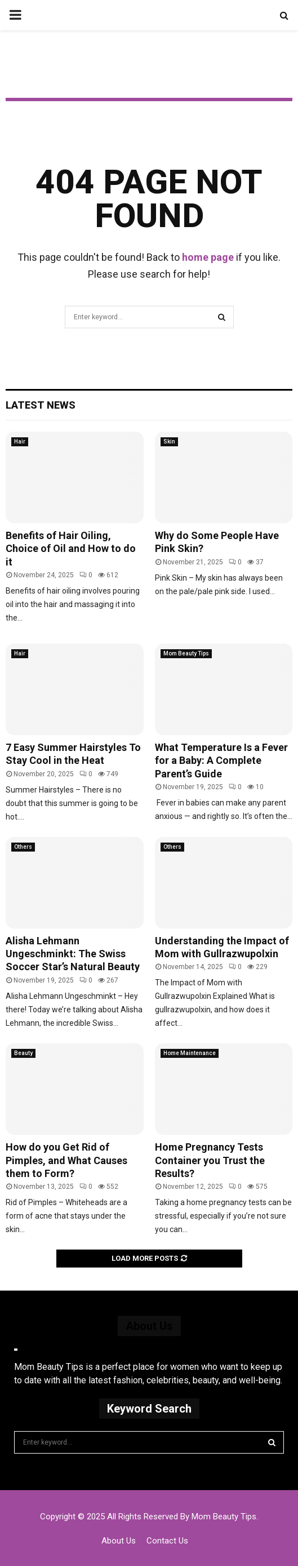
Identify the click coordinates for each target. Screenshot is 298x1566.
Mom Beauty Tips (186, 653)
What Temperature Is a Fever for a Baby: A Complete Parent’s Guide (221, 760)
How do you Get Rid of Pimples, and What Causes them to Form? (66, 1160)
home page (208, 257)
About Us (118, 1541)
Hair (19, 441)
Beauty (23, 1053)
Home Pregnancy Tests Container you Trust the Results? (210, 1160)
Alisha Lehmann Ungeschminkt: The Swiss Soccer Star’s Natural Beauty (73, 954)
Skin (169, 441)
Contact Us (167, 1541)
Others (23, 847)
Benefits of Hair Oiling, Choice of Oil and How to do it (71, 548)
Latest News (40, 405)
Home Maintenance (189, 1053)
